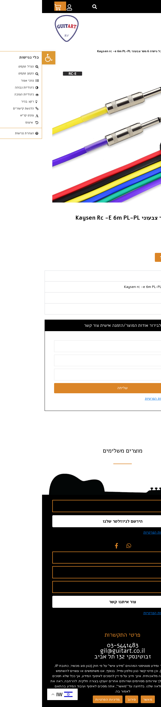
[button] (52, 6)
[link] (6, 57)
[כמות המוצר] (152, 257)
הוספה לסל (126, 257)
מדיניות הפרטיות (65, 699)
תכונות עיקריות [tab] (144, 308)
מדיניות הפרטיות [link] (114, 398)
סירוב (90, 699)
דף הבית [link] (153, 51)
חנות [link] (142, 51)
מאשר (105, 699)
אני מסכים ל (124, 398)
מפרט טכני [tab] (147, 297)
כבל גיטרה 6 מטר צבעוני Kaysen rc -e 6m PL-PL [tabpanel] (119, 286)
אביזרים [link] (130, 51)
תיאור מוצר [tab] (147, 276)
